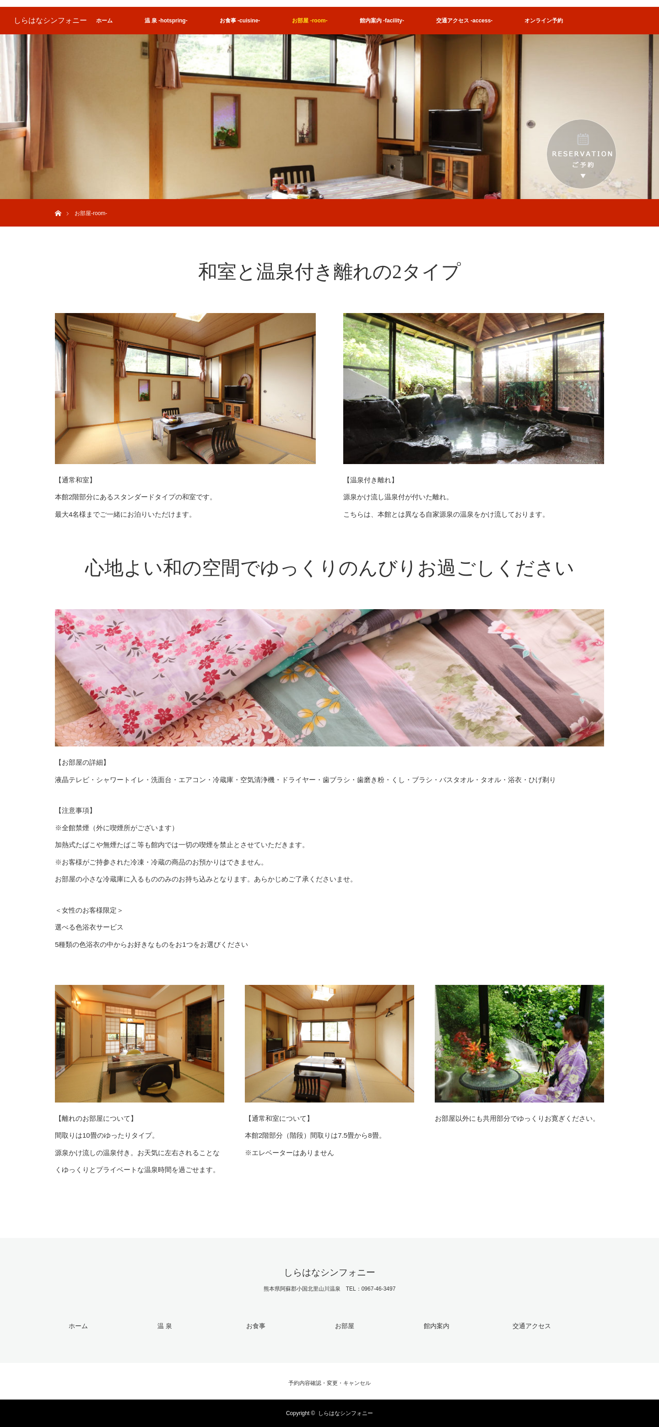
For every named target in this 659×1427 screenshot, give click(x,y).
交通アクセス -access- (464, 20)
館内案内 (436, 1326)
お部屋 (344, 1326)
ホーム (104, 20)
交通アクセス (532, 1326)
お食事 (255, 1326)
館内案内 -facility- (382, 20)
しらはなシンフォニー (50, 20)
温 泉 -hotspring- (166, 20)
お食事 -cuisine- (240, 20)
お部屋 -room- (309, 20)
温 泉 (164, 1326)
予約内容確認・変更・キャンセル (329, 1383)
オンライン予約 (543, 20)
